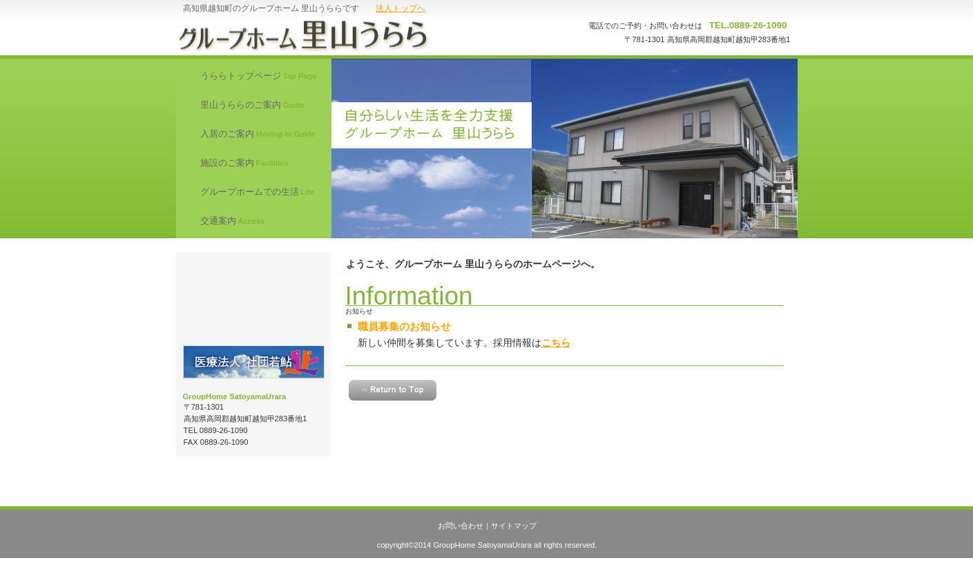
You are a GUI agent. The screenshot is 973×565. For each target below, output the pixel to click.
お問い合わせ (460, 525)
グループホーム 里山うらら (314, 34)
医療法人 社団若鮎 (254, 362)
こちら (555, 342)
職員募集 (254, 298)
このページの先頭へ (392, 390)
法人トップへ (400, 8)
